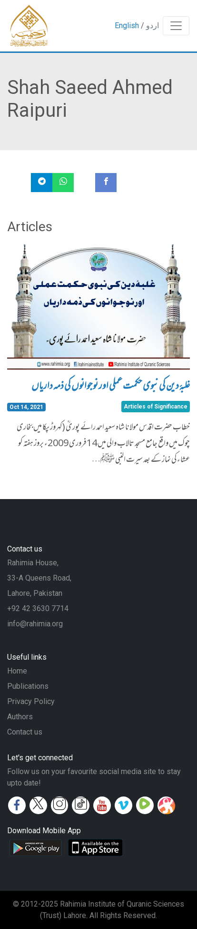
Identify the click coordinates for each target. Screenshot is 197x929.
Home (17, 670)
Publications (28, 686)
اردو (152, 25)
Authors (20, 716)
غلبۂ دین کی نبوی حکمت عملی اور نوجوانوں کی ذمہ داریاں (110, 387)
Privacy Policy (31, 701)
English (127, 25)
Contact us (24, 731)
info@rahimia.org (35, 623)
